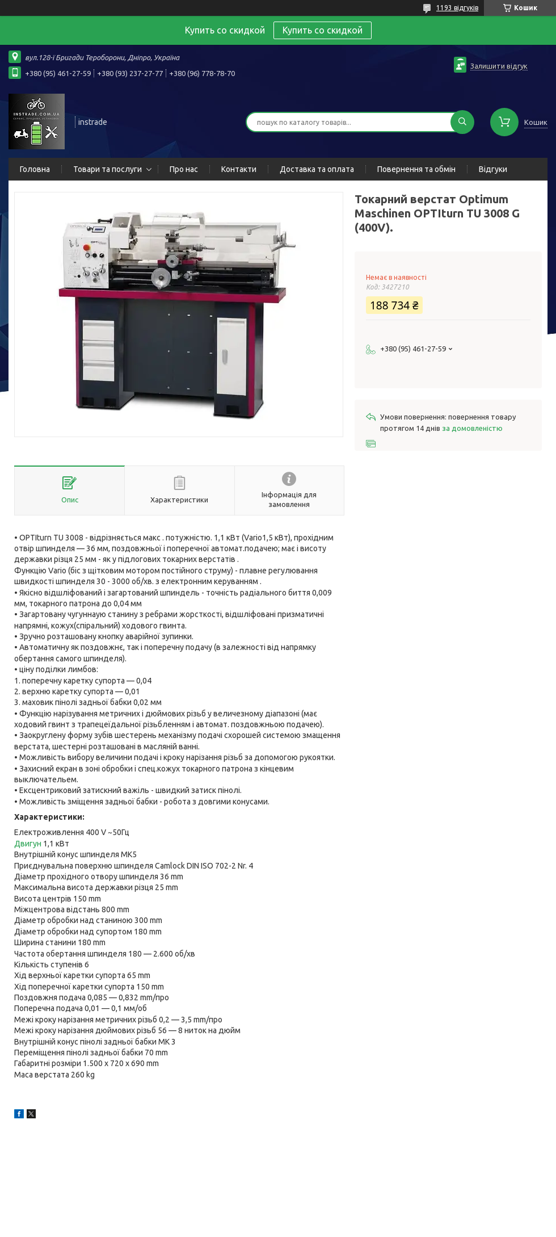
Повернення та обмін (416, 169)
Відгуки (493, 169)
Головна (35, 169)
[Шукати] (462, 122)
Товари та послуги (107, 169)
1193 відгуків (457, 7)
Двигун (27, 843)
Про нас (184, 169)
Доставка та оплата (317, 169)
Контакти (238, 169)
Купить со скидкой (323, 30)
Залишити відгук (499, 66)
